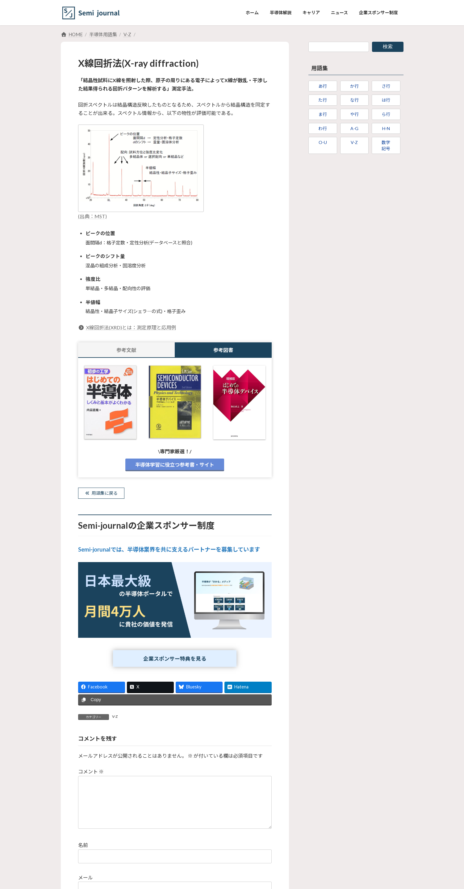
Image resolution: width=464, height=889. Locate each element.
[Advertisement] (355, 210)
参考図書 (223, 350)
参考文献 (126, 350)
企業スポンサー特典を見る (175, 660)
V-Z (115, 719)
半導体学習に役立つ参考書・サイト (174, 465)
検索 (388, 46)
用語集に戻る (104, 494)
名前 (83, 857)
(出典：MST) (92, 216)
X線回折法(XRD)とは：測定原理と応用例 (127, 327)
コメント (91, 774)
